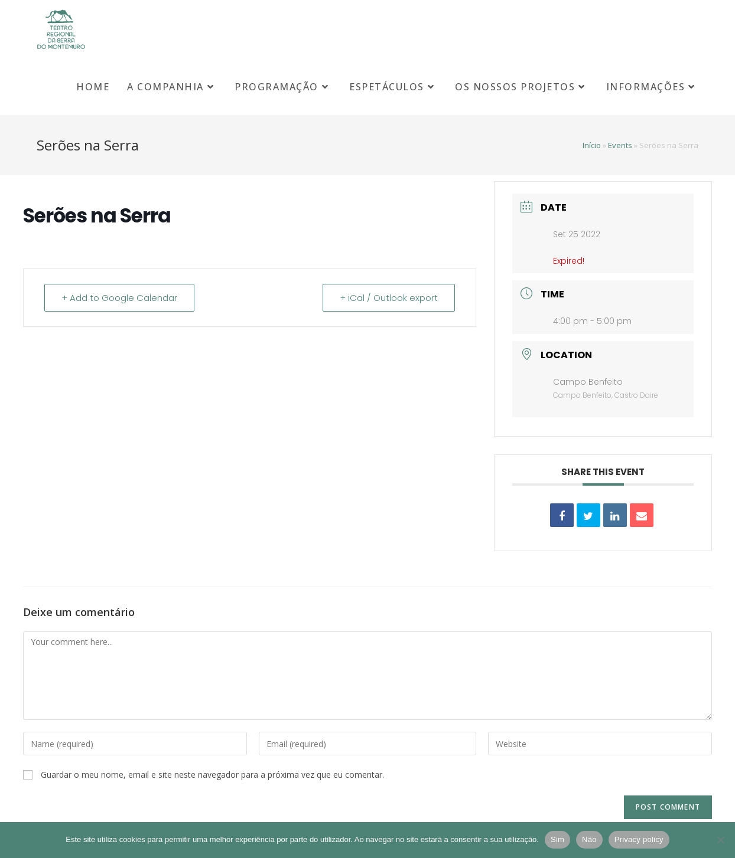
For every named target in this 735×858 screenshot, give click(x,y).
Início (592, 145)
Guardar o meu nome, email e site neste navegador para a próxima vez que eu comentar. (212, 774)
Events (620, 145)
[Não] (720, 840)
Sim (557, 839)
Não (589, 839)
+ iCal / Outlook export (389, 298)
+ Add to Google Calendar (119, 298)
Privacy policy (639, 839)
